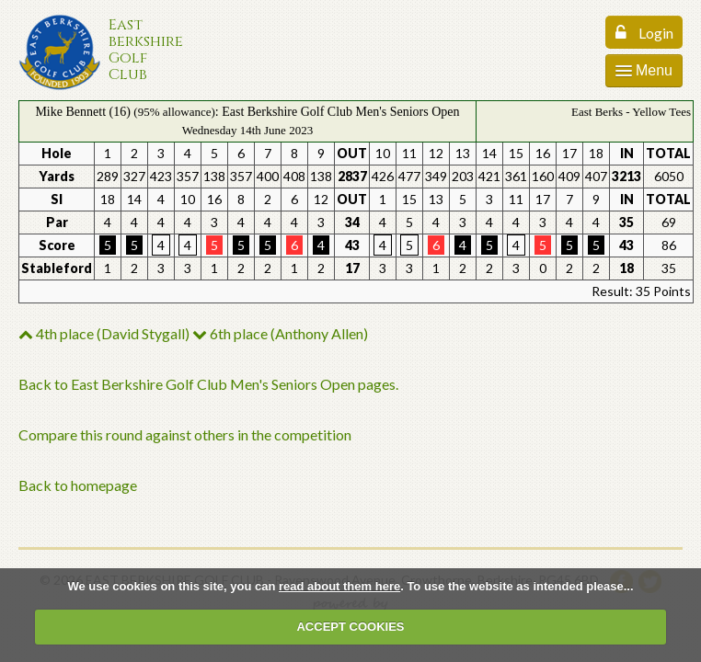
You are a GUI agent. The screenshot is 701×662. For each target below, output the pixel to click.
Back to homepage (77, 485)
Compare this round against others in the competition (184, 434)
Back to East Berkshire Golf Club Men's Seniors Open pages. (208, 384)
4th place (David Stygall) (104, 333)
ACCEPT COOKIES (350, 626)
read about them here (339, 586)
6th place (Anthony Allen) (280, 333)
